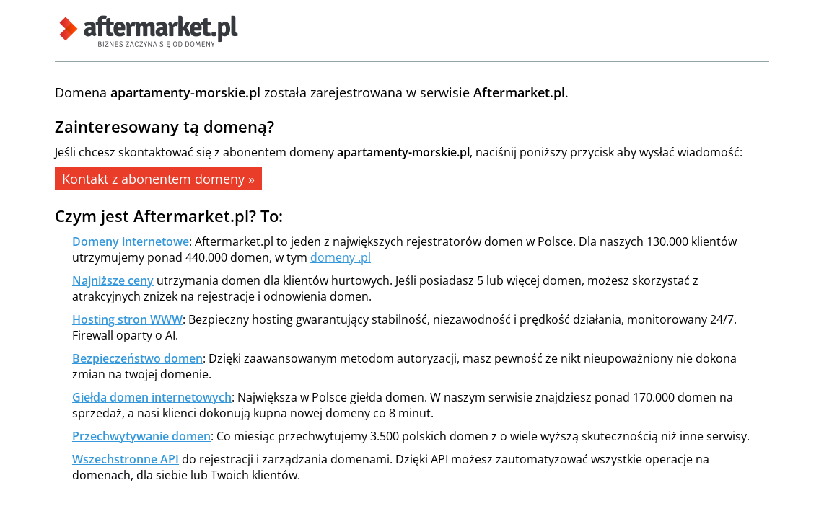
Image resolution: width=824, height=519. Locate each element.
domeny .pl (340, 257)
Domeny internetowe (130, 241)
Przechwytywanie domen (141, 436)
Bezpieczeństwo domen (137, 358)
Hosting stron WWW (127, 319)
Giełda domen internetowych (152, 397)
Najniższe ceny (113, 280)
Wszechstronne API (125, 459)
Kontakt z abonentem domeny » (158, 178)
